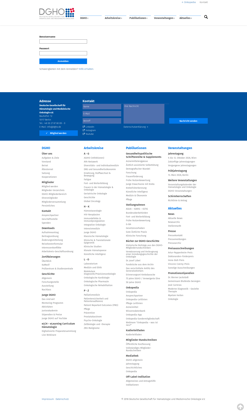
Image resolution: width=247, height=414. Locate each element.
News (171, 214)
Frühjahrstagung (177, 170)
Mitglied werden (56, 133)
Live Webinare (49, 335)
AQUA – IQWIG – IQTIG (137, 209)
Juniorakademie (50, 310)
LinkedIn (88, 127)
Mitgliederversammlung (54, 202)
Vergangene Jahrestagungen (182, 165)
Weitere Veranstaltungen (182, 180)
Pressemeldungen (177, 239)
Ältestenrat (47, 169)
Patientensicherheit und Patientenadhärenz (96, 300)
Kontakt (204, 2)
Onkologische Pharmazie (96, 281)
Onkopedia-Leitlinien (136, 299)
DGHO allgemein (134, 360)
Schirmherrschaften (179, 196)
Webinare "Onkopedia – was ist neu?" (142, 323)
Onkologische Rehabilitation (98, 285)
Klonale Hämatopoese (95, 250)
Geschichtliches (134, 367)
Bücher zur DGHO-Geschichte (142, 241)
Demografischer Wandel (138, 169)
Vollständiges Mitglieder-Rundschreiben (138, 349)
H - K (86, 206)
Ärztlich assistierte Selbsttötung (142, 165)
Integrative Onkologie (95, 224)
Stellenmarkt (174, 226)
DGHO (84, 18)
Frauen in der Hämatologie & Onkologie (98, 188)
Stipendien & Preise (52, 314)
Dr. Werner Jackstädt (178, 277)
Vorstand (46, 161)
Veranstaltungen (164, 18)
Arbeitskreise (113, 18)
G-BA (128, 224)
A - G (86, 153)
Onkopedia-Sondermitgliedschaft (142, 318)
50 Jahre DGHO (133, 282)
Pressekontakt (175, 235)
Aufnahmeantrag (50, 232)
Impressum (48, 399)
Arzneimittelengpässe (137, 161)
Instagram (89, 130)
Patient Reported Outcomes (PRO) (101, 305)
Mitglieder (48, 182)
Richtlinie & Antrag (177, 200)
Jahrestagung (132, 364)
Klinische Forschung (136, 235)
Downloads (48, 228)
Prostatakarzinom (93, 316)
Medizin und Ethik (93, 267)
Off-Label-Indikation (138, 376)
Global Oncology (92, 201)
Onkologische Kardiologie (97, 277)
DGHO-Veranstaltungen (180, 191)
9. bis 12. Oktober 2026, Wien (182, 158)
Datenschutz (62, 399)
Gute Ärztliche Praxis (136, 232)
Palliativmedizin (92, 295)
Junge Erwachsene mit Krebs (140, 184)
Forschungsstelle (50, 282)
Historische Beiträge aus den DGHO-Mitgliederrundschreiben (144, 246)
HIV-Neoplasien (92, 214)
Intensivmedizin (92, 228)
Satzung (46, 173)
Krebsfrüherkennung (136, 188)
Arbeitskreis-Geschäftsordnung (57, 251)
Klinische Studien (93, 246)
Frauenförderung (134, 176)
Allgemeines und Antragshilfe (141, 381)
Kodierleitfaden (135, 330)
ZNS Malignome (92, 328)
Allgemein (47, 278)
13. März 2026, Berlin (178, 175)
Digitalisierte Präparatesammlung (59, 331)
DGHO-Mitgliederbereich (54, 194)
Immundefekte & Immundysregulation (94, 219)
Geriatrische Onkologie (95, 193)
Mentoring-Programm (52, 303)
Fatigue (87, 179)
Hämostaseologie (93, 210)
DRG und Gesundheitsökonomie (100, 169)
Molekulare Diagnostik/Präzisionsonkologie (100, 272)
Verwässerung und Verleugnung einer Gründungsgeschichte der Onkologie (142, 254)
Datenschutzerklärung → (136, 127)
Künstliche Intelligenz (95, 254)
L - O (86, 259)
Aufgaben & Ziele (50, 158)
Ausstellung (48, 285)
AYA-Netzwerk (91, 161)
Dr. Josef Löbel (133, 260)
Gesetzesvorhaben (135, 228)
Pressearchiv (174, 243)
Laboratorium (91, 263)
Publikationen (138, 18)
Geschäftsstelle (50, 219)
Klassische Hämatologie (96, 236)
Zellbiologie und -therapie (97, 324)
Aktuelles (185, 18)
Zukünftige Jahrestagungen (181, 161)
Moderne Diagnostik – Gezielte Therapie (183, 290)
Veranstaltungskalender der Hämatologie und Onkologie (182, 185)
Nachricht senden (188, 121)
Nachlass (46, 289)
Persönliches (48, 205)
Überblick (46, 261)
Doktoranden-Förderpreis (181, 256)
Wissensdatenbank (135, 311)
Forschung (131, 172)
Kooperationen (49, 177)
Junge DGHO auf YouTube (54, 318)
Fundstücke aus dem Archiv (140, 264)
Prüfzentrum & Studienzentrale (57, 268)
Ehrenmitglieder (50, 198)
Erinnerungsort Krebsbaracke (140, 274)
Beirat (45, 165)
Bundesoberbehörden (137, 213)
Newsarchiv (174, 222)
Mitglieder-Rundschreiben (141, 339)
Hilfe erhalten (86, 69)
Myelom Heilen (175, 295)
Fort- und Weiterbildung (96, 183)
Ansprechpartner (50, 215)
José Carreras (175, 285)
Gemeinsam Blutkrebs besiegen (184, 281)
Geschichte (48, 273)
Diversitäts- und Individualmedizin (101, 165)
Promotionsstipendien (181, 273)
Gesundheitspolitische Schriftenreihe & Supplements (143, 155)
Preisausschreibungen (181, 248)
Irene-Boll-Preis (176, 260)
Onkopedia (190, 2)
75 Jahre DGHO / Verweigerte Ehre (143, 278)
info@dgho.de (54, 127)
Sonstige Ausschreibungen (181, 268)
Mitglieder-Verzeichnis (53, 190)
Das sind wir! (48, 299)
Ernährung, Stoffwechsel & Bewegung (97, 174)
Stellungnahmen (135, 204)
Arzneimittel (132, 307)
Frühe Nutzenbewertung (138, 180)
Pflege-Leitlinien (134, 303)
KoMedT (46, 264)
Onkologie (173, 299)
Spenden (46, 223)
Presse (172, 231)
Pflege (87, 309)
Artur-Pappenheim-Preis (180, 252)
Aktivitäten (47, 306)
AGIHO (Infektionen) (94, 158)
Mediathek (132, 355)
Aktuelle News (175, 218)
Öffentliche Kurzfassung (138, 344)
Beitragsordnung (50, 236)
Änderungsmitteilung (52, 240)
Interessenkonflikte (51, 247)
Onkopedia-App (134, 314)
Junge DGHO (49, 294)
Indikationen (132, 384)
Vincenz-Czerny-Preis (178, 264)
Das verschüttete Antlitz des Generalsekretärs (140, 269)
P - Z (86, 290)
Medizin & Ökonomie (136, 195)
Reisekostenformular (52, 244)
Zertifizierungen (51, 256)
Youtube (88, 134)
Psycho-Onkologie (93, 320)
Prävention (89, 312)
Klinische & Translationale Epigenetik (97, 241)
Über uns (47, 153)
